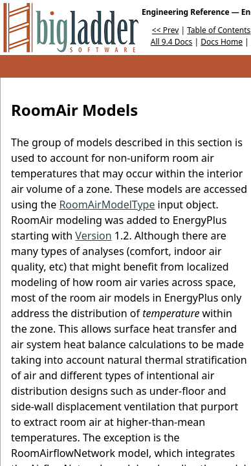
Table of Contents (218, 30)
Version (93, 235)
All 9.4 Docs (172, 41)
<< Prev (165, 30)
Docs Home (222, 41)
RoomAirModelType (107, 204)
